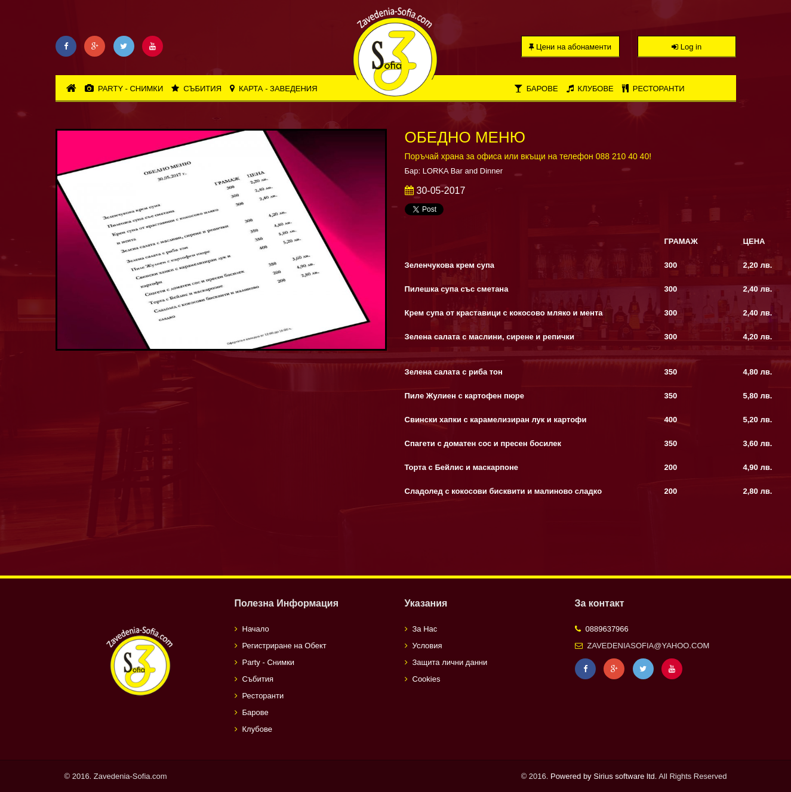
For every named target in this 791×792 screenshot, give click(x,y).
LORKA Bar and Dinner (463, 170)
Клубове (590, 88)
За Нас (425, 628)
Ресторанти (653, 88)
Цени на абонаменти (570, 46)
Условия (427, 645)
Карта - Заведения (274, 88)
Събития (196, 88)
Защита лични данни (450, 662)
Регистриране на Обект (284, 645)
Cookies (427, 679)
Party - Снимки (124, 88)
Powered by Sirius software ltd (602, 776)
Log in (686, 46)
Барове (536, 88)
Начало (255, 628)
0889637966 (607, 628)
